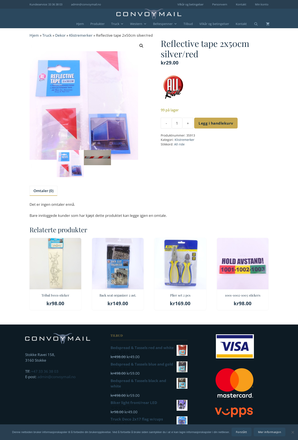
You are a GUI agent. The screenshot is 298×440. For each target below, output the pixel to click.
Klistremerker (81, 35)
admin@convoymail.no (86, 4)
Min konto (261, 4)
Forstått (242, 432)
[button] (141, 46)
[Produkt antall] (177, 123)
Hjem (80, 24)
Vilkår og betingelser (190, 4)
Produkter (97, 24)
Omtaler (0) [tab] (43, 190)
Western (138, 24)
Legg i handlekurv (216, 123)
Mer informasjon (270, 432)
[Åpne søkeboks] (253, 24)
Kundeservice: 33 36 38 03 (46, 4)
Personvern (219, 4)
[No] (292, 432)
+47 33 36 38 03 (44, 371)
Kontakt (241, 4)
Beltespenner (165, 24)
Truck (117, 24)
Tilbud (188, 24)
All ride (179, 144)
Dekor (60, 35)
